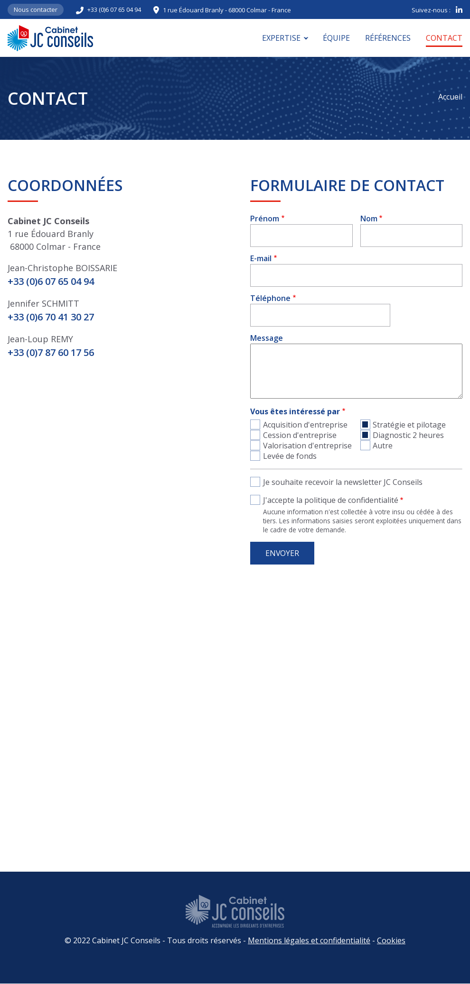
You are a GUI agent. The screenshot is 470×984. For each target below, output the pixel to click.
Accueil (450, 96)
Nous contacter (35, 9)
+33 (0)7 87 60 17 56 (51, 352)
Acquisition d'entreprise (305, 424)
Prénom (264, 218)
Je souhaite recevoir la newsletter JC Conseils (343, 482)
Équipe (336, 38)
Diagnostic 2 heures (408, 435)
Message (266, 338)
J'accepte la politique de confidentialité (330, 500)
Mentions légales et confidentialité (309, 940)
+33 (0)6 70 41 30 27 (51, 316)
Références (388, 38)
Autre (383, 445)
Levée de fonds (290, 456)
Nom (368, 218)
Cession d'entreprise (300, 435)
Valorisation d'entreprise (307, 445)
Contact (444, 38)
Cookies (391, 940)
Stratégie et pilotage (409, 424)
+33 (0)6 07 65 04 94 (114, 9)
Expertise (281, 38)
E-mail (261, 258)
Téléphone (270, 298)
